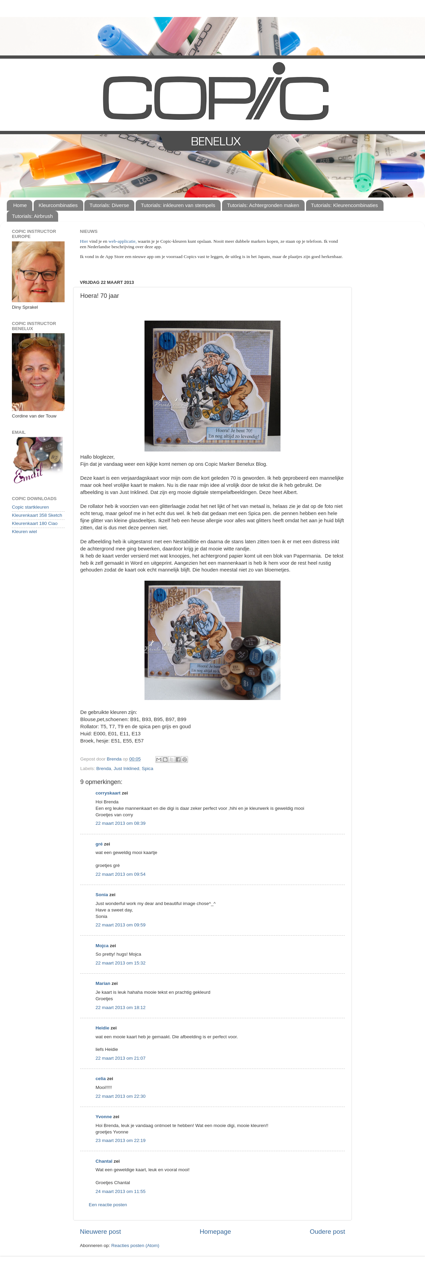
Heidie (102, 1027)
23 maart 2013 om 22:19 (121, 1140)
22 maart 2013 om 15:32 (121, 963)
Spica (147, 768)
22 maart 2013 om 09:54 (121, 874)
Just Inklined (126, 768)
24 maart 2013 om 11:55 (121, 1191)
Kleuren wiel (24, 531)
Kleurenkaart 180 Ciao (34, 523)
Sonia (102, 894)
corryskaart (108, 793)
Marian (103, 983)
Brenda (103, 768)
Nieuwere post (100, 1231)
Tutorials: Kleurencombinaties (344, 205)
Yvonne (104, 1116)
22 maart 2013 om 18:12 (121, 1007)
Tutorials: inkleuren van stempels (178, 205)
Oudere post (327, 1231)
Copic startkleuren (30, 507)
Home (20, 205)
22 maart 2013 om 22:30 (121, 1096)
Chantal (104, 1161)
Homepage (215, 1231)
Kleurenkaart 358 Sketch (37, 515)
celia (101, 1078)
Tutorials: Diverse (109, 205)
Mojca (102, 945)
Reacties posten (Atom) (135, 1245)
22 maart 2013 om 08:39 (121, 823)
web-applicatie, (122, 241)
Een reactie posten (108, 1204)
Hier (84, 241)
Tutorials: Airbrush (32, 216)
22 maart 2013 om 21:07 (121, 1058)
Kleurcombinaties (58, 205)
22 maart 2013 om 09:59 (121, 924)
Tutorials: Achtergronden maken (263, 205)
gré (99, 844)
